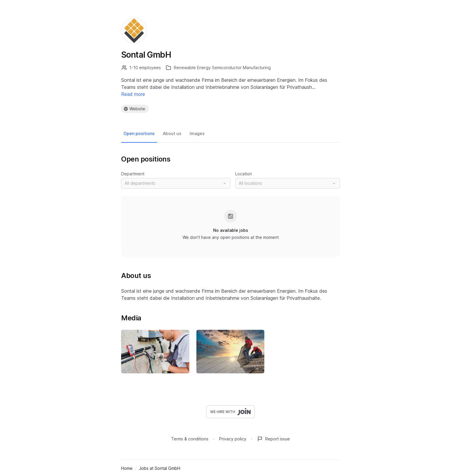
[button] (175, 183)
